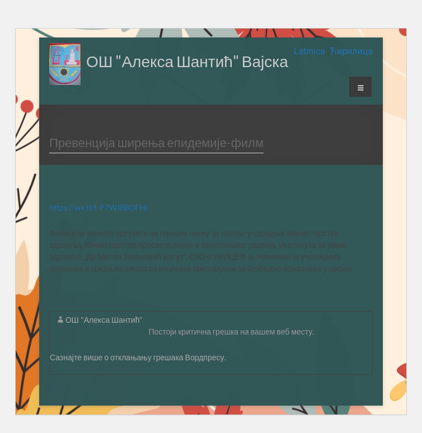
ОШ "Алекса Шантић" (104, 319)
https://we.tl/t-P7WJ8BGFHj (98, 207)
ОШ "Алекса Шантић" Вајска (187, 60)
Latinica (310, 51)
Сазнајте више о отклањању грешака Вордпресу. (138, 357)
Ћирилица (351, 51)
